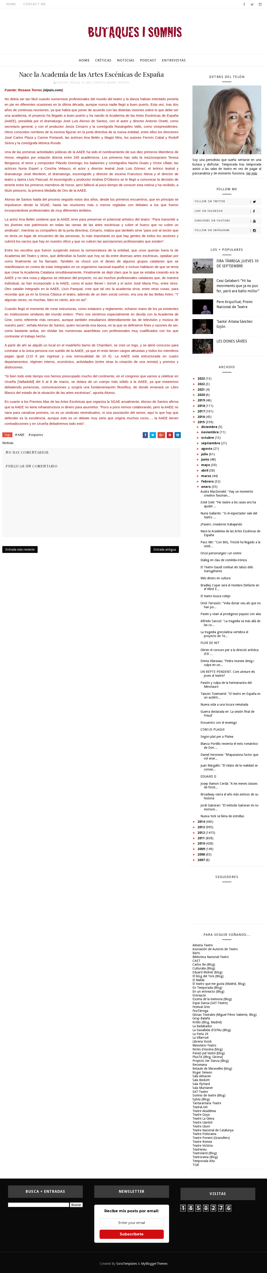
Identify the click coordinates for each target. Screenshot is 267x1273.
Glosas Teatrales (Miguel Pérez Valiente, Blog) (224, 1014)
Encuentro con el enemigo (218, 722)
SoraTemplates (126, 1263)
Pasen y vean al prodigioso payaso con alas (230, 614)
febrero (208, 481)
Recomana (199, 1064)
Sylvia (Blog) (201, 1099)
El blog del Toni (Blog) (208, 976)
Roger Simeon (202, 1072)
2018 (201, 406)
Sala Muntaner (202, 1088)
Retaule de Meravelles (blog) (212, 1068)
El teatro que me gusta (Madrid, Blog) (218, 984)
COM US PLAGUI (212, 729)
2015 (201, 422)
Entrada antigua (164, 549)
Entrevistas (174, 60)
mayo (206, 465)
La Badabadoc (202, 1026)
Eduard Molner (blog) (207, 972)
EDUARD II (208, 776)
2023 (201, 378)
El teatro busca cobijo (215, 596)
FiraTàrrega (200, 1011)
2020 (201, 395)
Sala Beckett (201, 1080)
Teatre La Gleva (203, 1118)
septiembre (211, 443)
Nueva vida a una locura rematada (224, 704)
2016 (201, 417)
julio (205, 454)
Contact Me (34, 4)
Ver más (251, 173)
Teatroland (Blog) (204, 1153)
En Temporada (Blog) (207, 987)
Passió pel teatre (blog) (208, 1053)
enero (206, 487)
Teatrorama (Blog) (205, 1157)
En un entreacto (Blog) (208, 991)
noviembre (210, 432)
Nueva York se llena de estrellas (222, 816)
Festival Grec (201, 1007)
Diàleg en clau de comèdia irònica (223, 560)
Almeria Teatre (202, 945)
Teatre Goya (201, 1114)
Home (11, 4)
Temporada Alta (203, 1161)
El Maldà (198, 980)
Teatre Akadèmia (204, 1111)
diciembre (209, 427)
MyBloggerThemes (154, 1263)
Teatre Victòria (202, 1145)
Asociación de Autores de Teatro (215, 949)
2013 (201, 827)
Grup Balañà (201, 1018)
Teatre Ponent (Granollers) (211, 1138)
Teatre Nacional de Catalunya (213, 1130)
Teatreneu (199, 1149)
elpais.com (53, 90)
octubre (208, 437)
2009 (201, 849)
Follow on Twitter (228, 201)
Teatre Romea (202, 1141)
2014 (201, 821)
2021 (201, 389)
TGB (195, 1165)
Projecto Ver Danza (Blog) (210, 1061)
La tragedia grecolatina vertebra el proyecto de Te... (224, 634)
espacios (99, 82)
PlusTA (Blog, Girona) (207, 1057)
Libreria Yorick (202, 1041)
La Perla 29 (200, 1034)
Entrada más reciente (20, 549)
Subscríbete (132, 1234)
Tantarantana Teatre (206, 1103)
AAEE (89, 82)
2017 (201, 411)
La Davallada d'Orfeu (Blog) (211, 1030)
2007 (201, 860)
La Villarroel (200, 1037)
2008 (201, 854)
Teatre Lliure (201, 1126)
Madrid (111, 82)
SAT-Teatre (200, 1092)
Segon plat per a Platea (216, 736)
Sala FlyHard (201, 1084)
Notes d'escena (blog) (207, 1049)
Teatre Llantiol (202, 1122)
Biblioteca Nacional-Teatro (210, 957)
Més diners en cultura (215, 578)
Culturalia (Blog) (203, 968)
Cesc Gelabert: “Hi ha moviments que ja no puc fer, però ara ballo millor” (238, 286)
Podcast (148, 60)
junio (205, 459)
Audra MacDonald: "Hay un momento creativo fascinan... (226, 493)
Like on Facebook (228, 211)
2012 (201, 832)
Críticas (103, 60)
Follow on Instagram (228, 230)
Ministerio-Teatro (204, 1045)
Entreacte (199, 995)
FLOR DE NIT (210, 643)
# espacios (36, 434)
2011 (201, 838)
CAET (196, 961)
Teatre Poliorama (204, 1134)
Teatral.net (200, 1107)
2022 (201, 384)
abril (205, 470)
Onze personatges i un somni (220, 553)
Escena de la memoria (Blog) (212, 999)
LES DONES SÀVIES (232, 341)
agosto (207, 448)
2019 (201, 400)
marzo (206, 476)
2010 (201, 843)
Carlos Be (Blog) (203, 964)
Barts (196, 953)
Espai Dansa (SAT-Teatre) (210, 1003)
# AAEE (19, 434)
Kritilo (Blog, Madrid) (207, 1022)
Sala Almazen (201, 1076)
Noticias (125, 60)
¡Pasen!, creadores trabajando (221, 524)
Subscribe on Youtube (228, 221)
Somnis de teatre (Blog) (208, 1095)
